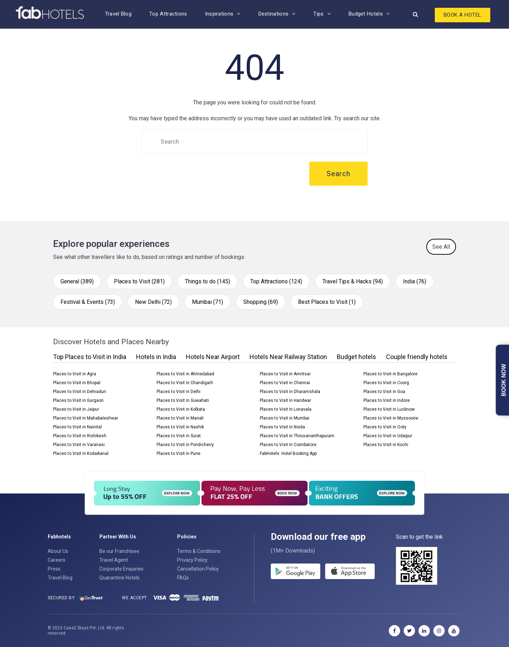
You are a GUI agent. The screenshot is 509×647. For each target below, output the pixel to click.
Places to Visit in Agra (74, 373)
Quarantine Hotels (119, 577)
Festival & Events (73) (87, 302)
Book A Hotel (462, 15)
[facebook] (394, 630)
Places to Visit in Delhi (178, 391)
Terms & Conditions (199, 551)
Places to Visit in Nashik (180, 426)
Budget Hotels (366, 14)
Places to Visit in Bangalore (390, 373)
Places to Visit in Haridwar (285, 400)
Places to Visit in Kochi (385, 444)
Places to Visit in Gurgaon (78, 400)
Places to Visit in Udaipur (387, 435)
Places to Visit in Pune (178, 453)
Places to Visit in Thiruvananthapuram (297, 435)
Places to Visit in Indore (386, 400)
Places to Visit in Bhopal (76, 382)
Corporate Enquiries (121, 569)
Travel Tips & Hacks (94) (352, 281)
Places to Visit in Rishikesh (79, 435)
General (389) (77, 281)
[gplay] (295, 571)
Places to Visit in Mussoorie (390, 418)
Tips (318, 14)
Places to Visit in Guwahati (183, 400)
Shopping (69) (260, 302)
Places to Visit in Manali (180, 418)
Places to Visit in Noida (282, 426)
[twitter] (409, 630)
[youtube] (454, 630)
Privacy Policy (192, 560)
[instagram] (439, 630)
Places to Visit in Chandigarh (185, 382)
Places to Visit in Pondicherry (185, 444)
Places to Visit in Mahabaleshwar (85, 418)
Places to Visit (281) (139, 281)
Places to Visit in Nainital (77, 426)
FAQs (183, 577)
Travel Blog (118, 14)
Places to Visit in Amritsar (285, 373)
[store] (350, 571)
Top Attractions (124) (276, 281)
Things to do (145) (207, 281)
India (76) (414, 281)
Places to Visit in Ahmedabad (185, 373)
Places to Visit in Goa (384, 391)
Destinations (273, 14)
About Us (58, 551)
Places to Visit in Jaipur (76, 409)
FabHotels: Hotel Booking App (288, 453)
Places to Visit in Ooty (384, 426)
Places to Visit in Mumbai (284, 418)
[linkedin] (424, 630)
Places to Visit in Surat (179, 435)
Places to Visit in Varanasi (79, 444)
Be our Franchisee (119, 551)
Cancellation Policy (198, 569)
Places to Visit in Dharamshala (290, 391)
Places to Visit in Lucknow (389, 409)
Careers (56, 560)
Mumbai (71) (207, 302)
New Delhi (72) (153, 302)
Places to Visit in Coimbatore (288, 444)
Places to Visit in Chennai (285, 382)
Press (54, 569)
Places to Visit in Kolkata (181, 409)
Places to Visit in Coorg (386, 382)
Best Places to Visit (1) (327, 302)
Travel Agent (113, 560)
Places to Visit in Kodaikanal (81, 453)
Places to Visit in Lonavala (285, 409)
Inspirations (219, 14)
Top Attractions (168, 14)
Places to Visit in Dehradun (79, 391)
